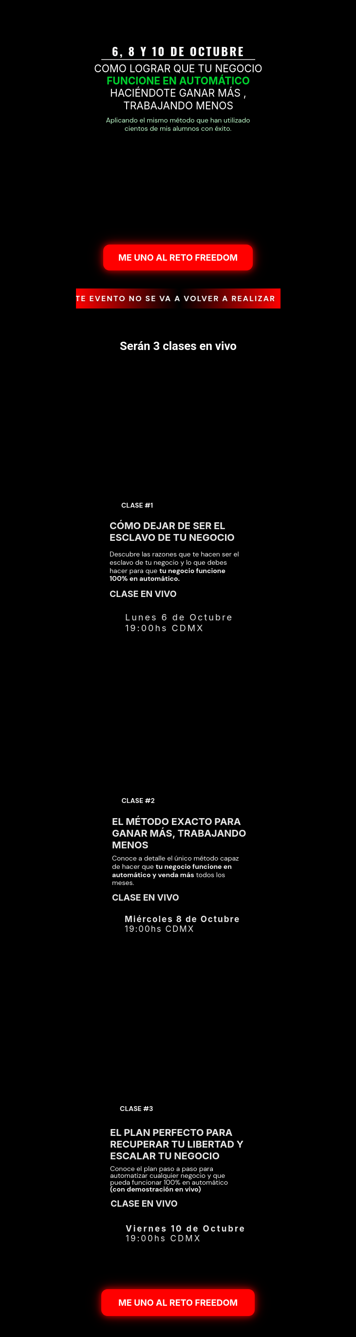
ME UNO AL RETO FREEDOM (178, 257)
